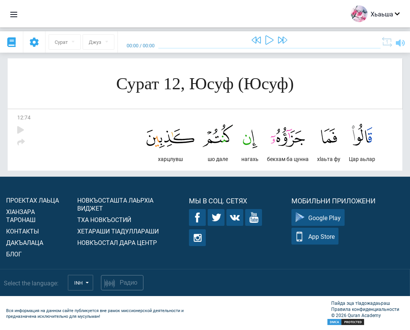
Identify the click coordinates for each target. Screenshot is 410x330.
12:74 (24, 117)
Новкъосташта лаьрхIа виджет (115, 204)
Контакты (22, 231)
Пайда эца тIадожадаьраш (360, 303)
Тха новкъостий (104, 220)
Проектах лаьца (32, 200)
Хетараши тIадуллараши (118, 231)
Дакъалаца (24, 242)
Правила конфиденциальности (365, 309)
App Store (315, 236)
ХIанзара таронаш (21, 216)
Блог (14, 254)
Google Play (318, 218)
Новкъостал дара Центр (117, 242)
